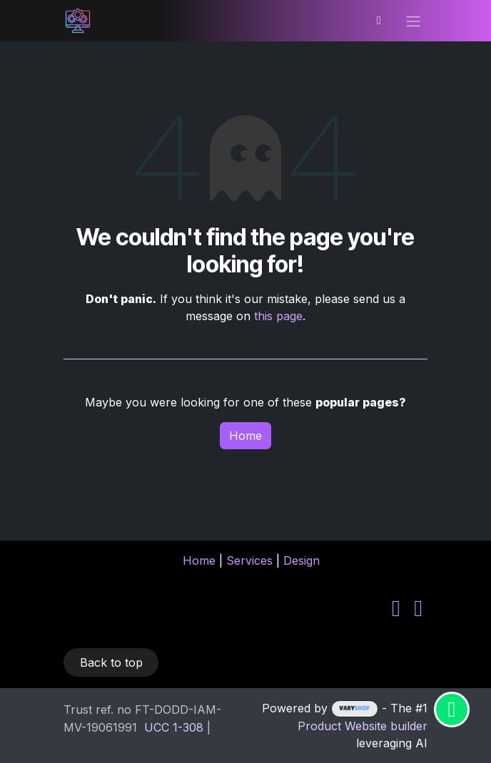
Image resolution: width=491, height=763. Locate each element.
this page (278, 316)
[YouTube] (418, 608)
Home (245, 436)
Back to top (111, 662)
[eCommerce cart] (379, 20)
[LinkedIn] (396, 608)
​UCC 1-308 (173, 727)
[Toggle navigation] (413, 21)
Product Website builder (362, 726)
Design (301, 560)
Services (249, 560)
